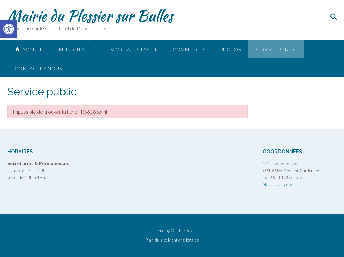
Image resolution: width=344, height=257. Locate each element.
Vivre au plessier (134, 49)
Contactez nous (38, 68)
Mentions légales (183, 240)
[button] (8, 29)
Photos (230, 49)
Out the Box (181, 230)
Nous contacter (278, 184)
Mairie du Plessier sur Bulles (90, 16)
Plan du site (156, 240)
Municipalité (77, 49)
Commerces (189, 49)
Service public (276, 49)
